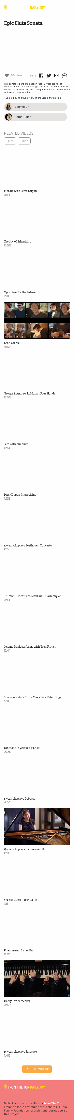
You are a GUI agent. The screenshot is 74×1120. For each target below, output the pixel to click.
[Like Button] (7, 75)
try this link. (55, 97)
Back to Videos (37, 1069)
